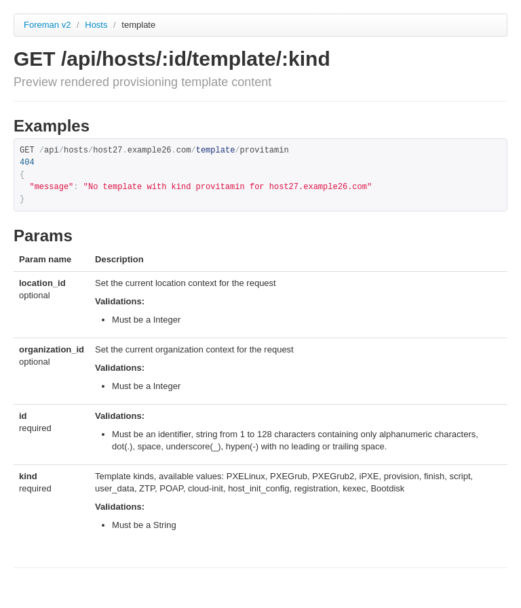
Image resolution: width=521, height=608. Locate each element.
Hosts (97, 25)
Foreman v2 (47, 25)
